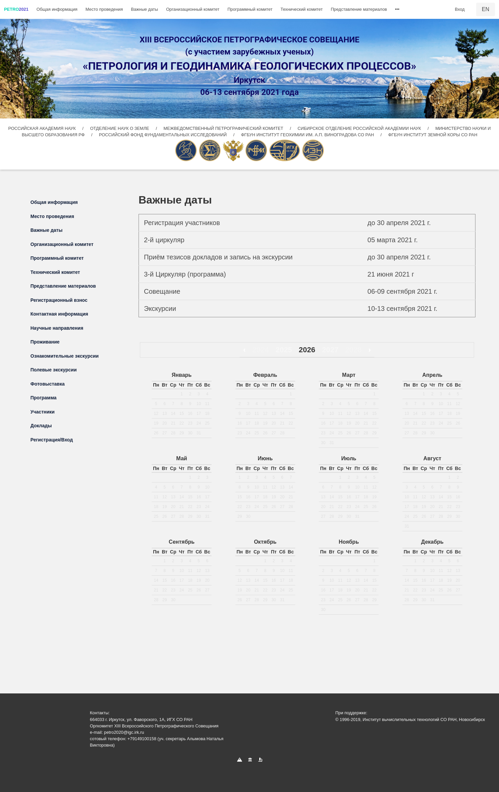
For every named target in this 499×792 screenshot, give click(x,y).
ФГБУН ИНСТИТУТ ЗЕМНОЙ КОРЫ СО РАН (432, 134)
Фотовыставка (48, 384)
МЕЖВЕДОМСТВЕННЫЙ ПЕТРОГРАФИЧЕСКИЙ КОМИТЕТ (223, 128)
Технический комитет (301, 9)
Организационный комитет (192, 9)
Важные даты (144, 9)
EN (485, 9)
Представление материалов (359, 9)
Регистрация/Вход (52, 439)
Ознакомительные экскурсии (65, 356)
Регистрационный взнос (59, 300)
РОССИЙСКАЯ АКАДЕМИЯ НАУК (42, 128)
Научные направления (57, 328)
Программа (44, 397)
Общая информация (57, 9)
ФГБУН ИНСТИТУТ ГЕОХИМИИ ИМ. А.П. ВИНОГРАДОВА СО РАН (308, 134)
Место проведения (104, 9)
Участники (43, 412)
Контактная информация (59, 314)
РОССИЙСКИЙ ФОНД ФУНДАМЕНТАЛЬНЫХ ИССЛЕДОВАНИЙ (163, 134)
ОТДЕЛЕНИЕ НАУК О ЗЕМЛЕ (120, 128)
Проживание (45, 342)
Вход (460, 9)
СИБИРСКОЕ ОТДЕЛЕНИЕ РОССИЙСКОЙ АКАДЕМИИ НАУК (359, 128)
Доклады (41, 425)
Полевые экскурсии (54, 369)
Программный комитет (249, 9)
